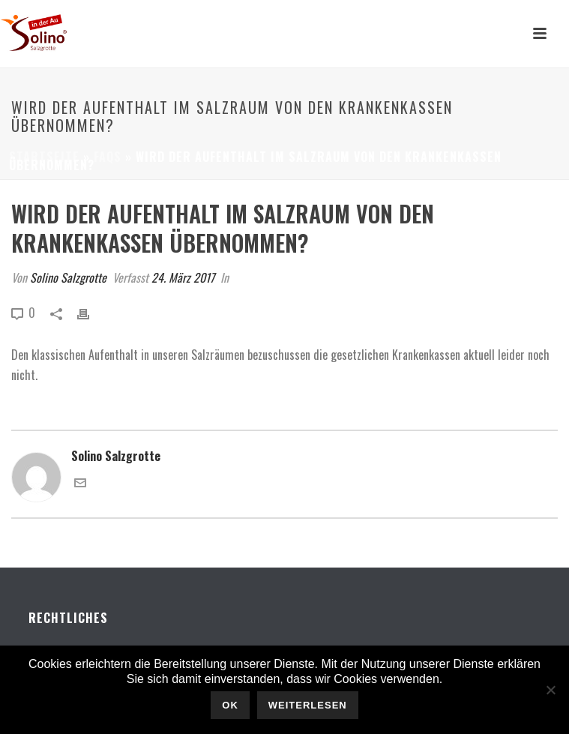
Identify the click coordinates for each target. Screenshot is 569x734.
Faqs (107, 157)
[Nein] (550, 689)
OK (230, 705)
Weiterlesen (307, 705)
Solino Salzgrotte (68, 277)
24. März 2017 (182, 277)
